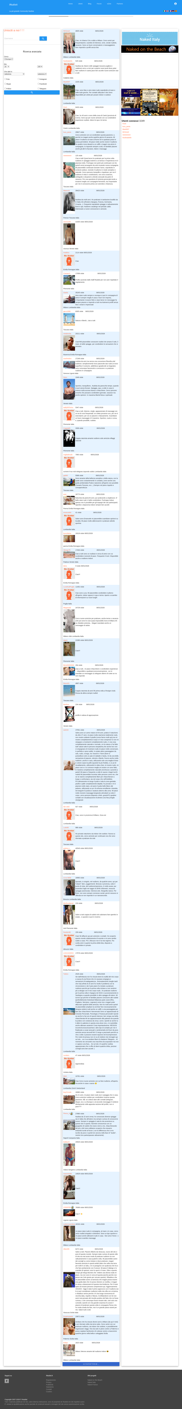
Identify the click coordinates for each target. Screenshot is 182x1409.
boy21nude (67, 1092)
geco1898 (67, 311)
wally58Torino (68, 407)
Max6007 (66, 82)
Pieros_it (66, 1113)
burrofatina (67, 533)
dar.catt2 (66, 807)
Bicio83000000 (68, 665)
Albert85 (66, 1249)
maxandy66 (67, 1174)
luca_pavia (67, 132)
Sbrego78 (66, 550)
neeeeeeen (67, 155)
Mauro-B (66, 190)
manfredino (67, 358)
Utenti (80, 4)
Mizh (65, 1076)
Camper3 (66, 273)
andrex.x (66, 848)
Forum (99, 4)
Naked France (93, 1385)
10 (96, 1364)
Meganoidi (67, 608)
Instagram (43, 79)
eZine (109, 4)
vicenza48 (67, 222)
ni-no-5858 (67, 878)
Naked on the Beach (95, 1380)
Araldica (66, 253)
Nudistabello (67, 61)
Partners (120, 4)
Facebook (43, 84)
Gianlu (65, 293)
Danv (65, 377)
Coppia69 (66, 428)
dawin (65, 640)
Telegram (43, 89)
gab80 (65, 475)
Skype (8, 84)
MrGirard (66, 31)
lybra (65, 566)
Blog (89, 4)
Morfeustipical (68, 903)
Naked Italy (92, 1382)
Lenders (66, 1055)
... (98, 1364)
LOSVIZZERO (68, 953)
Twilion (65, 974)
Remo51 (66, 683)
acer (65, 494)
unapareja (67, 1207)
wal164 (65, 730)
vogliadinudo (68, 455)
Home (70, 4)
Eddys (65, 1343)
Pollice (8, 89)
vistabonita (67, 334)
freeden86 (67, 932)
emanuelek (67, 512)
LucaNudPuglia (68, 587)
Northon (66, 704)
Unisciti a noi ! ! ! (14, 30)
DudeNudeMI (68, 1316)
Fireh (65, 107)
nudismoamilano (69, 1224)
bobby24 (66, 1142)
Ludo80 (66, 827)
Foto (8, 79)
